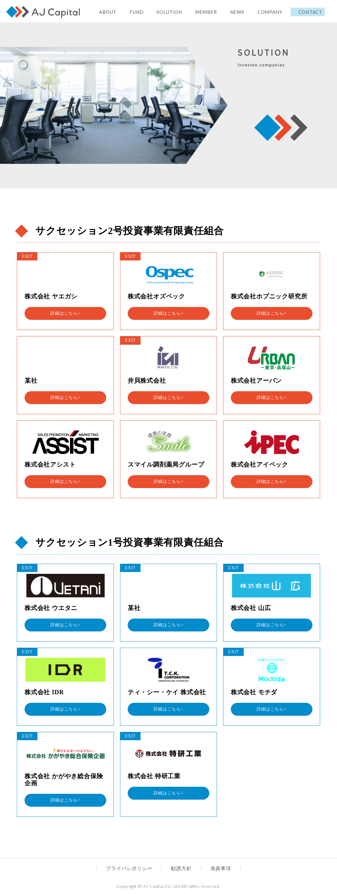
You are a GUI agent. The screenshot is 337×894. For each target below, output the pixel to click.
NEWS (237, 12)
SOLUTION (169, 12)
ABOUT (107, 12)
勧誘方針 (181, 868)
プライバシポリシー (129, 868)
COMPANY (270, 12)
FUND (136, 12)
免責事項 (221, 868)
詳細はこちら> (65, 313)
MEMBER (206, 12)
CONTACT (310, 12)
